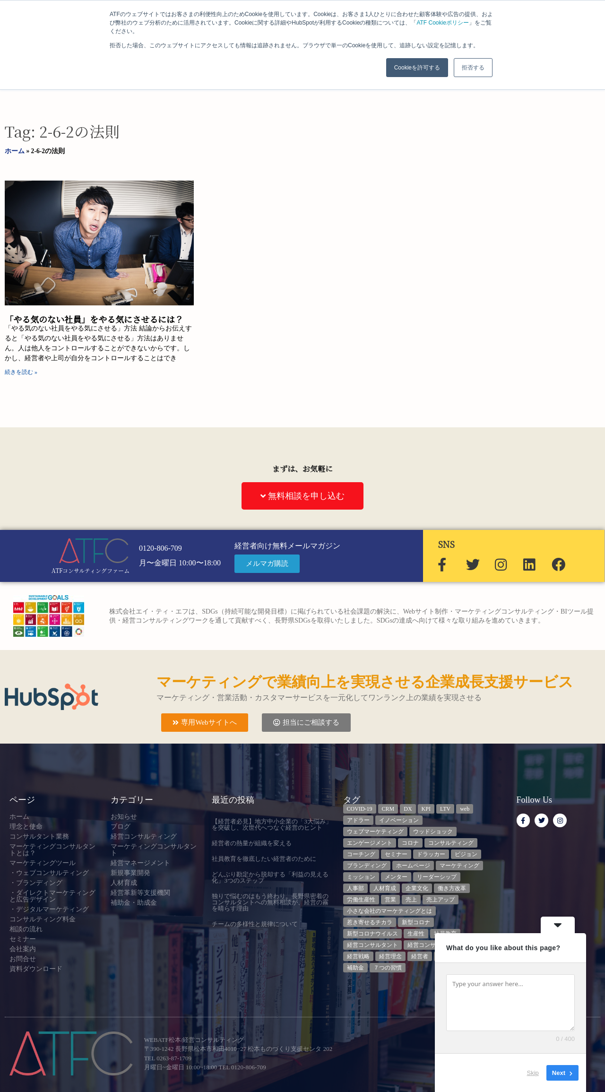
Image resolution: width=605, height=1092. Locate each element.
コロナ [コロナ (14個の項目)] (410, 843)
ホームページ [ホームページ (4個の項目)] (413, 865)
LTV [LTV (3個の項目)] (445, 809)
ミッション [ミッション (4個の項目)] (361, 877)
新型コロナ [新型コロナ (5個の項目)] (416, 922)
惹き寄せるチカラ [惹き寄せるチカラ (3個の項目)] (369, 922)
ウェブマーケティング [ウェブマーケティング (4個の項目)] (375, 831)
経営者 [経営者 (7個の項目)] (419, 956)
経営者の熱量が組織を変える (252, 843)
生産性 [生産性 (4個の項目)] (415, 933)
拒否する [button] (473, 67)
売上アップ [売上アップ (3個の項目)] (440, 899)
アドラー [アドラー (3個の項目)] (358, 820)
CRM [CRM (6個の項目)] (388, 809)
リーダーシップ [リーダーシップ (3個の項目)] (437, 877)
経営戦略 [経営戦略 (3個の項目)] (358, 956)
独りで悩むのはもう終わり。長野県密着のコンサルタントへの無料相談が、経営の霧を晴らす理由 (270, 902)
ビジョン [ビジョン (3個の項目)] (466, 854)
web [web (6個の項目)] (464, 809)
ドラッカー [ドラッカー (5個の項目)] (431, 854)
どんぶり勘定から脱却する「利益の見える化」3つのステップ (270, 877)
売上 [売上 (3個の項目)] (411, 899)
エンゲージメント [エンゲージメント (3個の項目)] (369, 843)
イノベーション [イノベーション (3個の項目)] (399, 820)
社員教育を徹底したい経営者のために (264, 858)
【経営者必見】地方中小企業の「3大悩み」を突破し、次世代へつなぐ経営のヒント (272, 824)
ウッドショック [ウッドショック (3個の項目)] (433, 831)
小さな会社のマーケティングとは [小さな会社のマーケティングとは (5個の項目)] (389, 911)
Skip (533, 1072)
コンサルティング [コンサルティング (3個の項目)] (451, 843)
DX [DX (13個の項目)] (408, 809)
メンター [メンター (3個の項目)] (396, 877)
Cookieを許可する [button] (417, 67)
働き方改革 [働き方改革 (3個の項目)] (452, 888)
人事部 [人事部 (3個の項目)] (355, 888)
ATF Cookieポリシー (442, 22)
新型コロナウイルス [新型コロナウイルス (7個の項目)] (372, 933)
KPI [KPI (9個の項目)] (426, 809)
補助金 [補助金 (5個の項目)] (355, 967)
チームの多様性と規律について (255, 923)
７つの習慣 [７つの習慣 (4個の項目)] (387, 967)
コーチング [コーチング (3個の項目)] (361, 854)
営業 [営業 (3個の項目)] (390, 899)
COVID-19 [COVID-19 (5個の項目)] (359, 809)
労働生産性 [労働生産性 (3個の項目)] (361, 899)
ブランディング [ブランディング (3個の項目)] (367, 865)
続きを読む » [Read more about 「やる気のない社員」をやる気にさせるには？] (21, 372)
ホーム (15, 151)
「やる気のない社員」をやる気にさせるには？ (94, 319)
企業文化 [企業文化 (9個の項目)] (417, 888)
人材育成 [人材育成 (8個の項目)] (384, 888)
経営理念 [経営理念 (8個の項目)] (390, 956)
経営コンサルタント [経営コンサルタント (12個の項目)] (372, 945)
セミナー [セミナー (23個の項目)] (396, 854)
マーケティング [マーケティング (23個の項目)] (459, 865)
